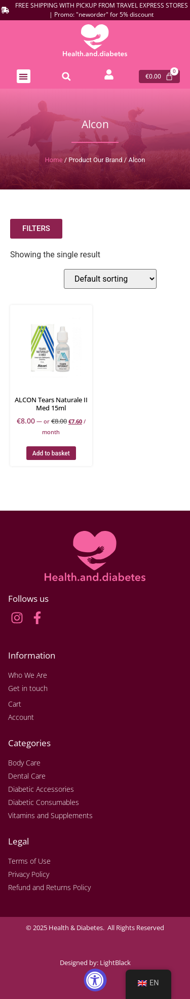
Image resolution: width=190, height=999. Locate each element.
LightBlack (115, 962)
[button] (23, 76)
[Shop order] (110, 279)
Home (54, 160)
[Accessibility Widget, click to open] (95, 980)
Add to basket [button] (51, 453)
